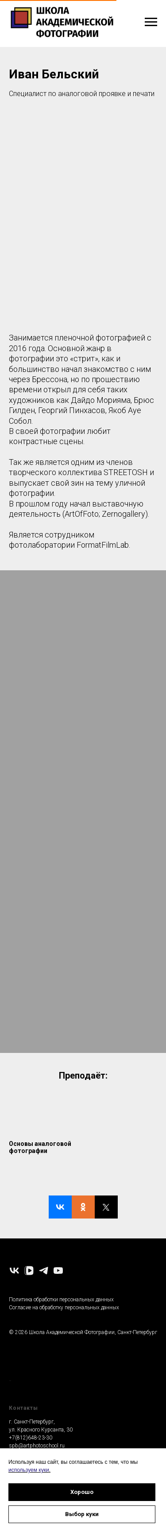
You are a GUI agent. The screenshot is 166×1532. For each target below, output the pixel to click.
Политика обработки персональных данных (61, 1299)
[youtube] (58, 1270)
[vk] (14, 1270)
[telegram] (43, 1270)
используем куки (28, 1470)
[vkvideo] (29, 1270)
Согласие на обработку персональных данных (64, 1307)
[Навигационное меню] (151, 22)
